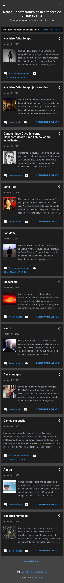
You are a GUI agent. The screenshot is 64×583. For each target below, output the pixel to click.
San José (9, 233)
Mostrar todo (52, 29)
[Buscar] (60, 5)
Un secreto (10, 282)
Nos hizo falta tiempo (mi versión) (25, 87)
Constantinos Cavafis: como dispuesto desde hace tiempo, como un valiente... (27, 137)
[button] (59, 39)
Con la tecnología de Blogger (32, 572)
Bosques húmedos (15, 515)
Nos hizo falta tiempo (17, 38)
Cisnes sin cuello (14, 420)
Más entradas (32, 561)
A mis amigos (12, 374)
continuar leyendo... (15, 77)
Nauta (7, 328)
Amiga (7, 469)
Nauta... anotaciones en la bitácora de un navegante (32, 13)
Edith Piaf (9, 187)
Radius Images (39, 577)
